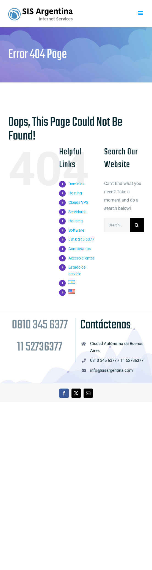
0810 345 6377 (81, 239)
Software (76, 230)
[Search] (137, 225)
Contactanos (79, 249)
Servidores (77, 212)
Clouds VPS (78, 202)
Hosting (75, 193)
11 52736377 (39, 347)
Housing (75, 221)
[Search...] (117, 225)
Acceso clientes (81, 258)
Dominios (76, 184)
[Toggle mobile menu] (141, 13)
